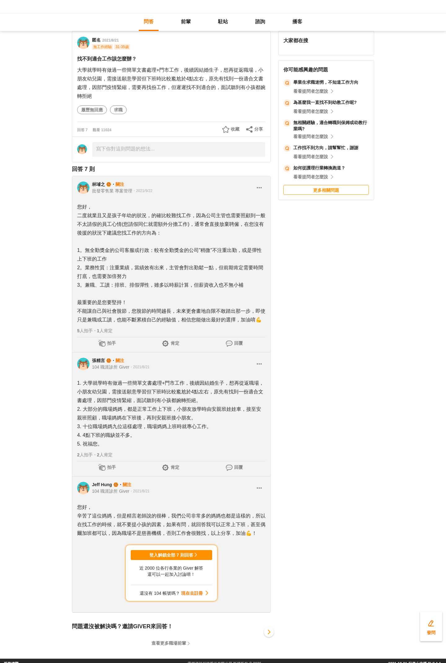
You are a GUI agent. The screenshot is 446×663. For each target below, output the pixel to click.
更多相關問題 (326, 190)
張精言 (98, 360)
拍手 (111, 343)
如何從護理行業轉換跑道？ (319, 167)
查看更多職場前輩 (168, 643)
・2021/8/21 (139, 367)
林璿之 (98, 184)
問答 (149, 21)
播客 (297, 21)
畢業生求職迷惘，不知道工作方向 (325, 82)
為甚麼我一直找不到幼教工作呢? (325, 102)
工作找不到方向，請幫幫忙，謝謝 (325, 147)
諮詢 (260, 21)
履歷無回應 (92, 109)
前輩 (186, 21)
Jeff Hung (102, 484)
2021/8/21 (110, 40)
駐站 (223, 21)
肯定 (175, 343)
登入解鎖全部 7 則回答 (171, 555)
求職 (118, 109)
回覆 (238, 343)
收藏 (235, 129)
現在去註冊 (192, 593)
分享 (258, 129)
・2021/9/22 (142, 191)
